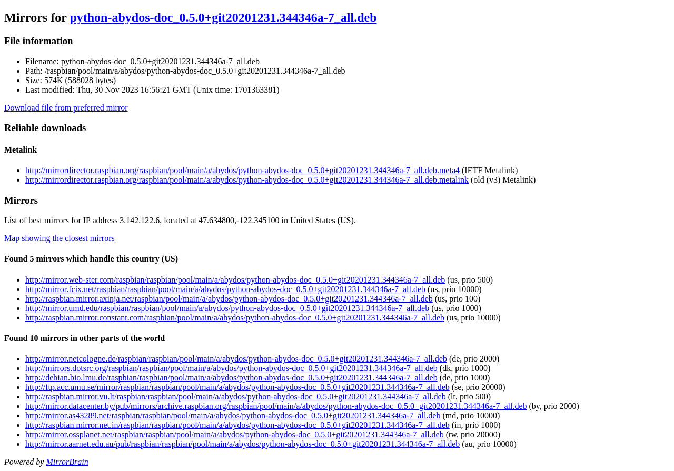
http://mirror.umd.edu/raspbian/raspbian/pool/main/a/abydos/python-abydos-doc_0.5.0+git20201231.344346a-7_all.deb (227, 308)
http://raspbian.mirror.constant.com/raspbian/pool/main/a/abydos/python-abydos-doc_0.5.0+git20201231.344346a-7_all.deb (234, 317)
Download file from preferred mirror (66, 107)
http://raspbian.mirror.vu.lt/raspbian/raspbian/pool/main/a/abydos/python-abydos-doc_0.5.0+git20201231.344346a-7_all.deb (235, 396)
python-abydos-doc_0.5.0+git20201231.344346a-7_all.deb (223, 17)
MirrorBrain (67, 461)
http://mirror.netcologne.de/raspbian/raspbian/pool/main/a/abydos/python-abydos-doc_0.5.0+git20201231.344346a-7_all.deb (236, 358)
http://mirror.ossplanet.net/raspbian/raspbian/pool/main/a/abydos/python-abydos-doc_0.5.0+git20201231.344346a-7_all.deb (234, 434)
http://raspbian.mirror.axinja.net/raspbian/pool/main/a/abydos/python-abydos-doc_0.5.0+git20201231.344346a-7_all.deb (229, 298)
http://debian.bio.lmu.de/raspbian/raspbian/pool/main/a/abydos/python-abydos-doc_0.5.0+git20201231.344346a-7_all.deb (231, 377)
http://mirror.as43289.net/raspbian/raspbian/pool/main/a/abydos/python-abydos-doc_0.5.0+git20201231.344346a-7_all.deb (232, 415)
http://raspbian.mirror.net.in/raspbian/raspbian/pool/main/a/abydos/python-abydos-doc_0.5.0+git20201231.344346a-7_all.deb (237, 424)
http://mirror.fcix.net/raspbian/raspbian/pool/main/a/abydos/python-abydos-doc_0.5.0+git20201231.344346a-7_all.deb (225, 289)
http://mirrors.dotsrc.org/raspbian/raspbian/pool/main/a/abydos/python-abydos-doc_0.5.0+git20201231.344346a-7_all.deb (231, 368)
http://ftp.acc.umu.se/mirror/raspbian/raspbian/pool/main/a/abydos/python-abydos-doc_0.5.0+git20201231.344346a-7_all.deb (237, 387)
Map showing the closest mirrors (59, 238)
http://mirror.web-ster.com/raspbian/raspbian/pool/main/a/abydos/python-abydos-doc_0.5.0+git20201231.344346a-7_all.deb (235, 279)
